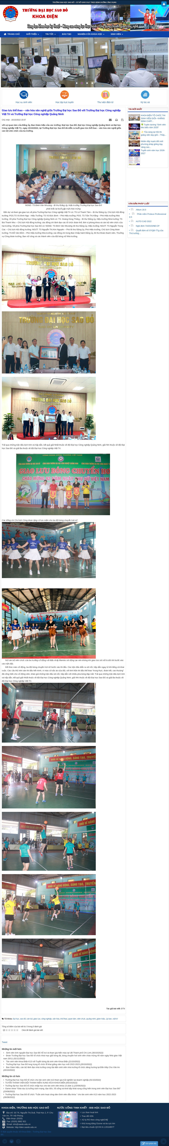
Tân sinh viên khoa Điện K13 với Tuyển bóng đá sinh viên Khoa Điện (37, 1061)
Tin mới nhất (135, 109)
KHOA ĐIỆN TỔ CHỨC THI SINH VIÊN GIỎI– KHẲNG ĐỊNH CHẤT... (153, 118)
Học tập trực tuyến (65, 102)
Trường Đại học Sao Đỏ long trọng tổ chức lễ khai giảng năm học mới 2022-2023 (43, 1064)
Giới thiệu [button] (32, 35)
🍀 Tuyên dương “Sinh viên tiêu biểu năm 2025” (153, 126)
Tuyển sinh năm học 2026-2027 (153, 152)
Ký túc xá (145, 102)
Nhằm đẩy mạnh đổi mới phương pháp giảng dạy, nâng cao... (152, 144)
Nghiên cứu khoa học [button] (91, 35)
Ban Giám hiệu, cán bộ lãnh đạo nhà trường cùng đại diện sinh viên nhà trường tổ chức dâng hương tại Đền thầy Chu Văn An (63, 1067)
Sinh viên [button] (117, 35)
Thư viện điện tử (105, 102)
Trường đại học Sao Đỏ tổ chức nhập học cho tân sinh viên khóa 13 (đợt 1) (39, 1086)
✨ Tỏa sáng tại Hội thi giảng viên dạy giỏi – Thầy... (153, 133)
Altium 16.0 (138, 210)
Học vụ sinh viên (24, 102)
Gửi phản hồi (149, 1143)
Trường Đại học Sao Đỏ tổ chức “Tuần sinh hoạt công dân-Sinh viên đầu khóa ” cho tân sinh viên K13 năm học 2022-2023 (60, 1094)
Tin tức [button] (50, 35)
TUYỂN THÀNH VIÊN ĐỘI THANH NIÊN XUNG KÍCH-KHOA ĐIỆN (35, 1083)
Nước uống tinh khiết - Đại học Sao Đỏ (83, 1107)
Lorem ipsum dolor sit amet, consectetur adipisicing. (129, 45)
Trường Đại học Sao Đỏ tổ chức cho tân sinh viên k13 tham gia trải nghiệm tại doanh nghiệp (47, 1080)
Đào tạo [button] (66, 34)
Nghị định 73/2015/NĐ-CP (145, 226)
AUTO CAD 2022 (141, 221)
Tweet (4, 1042)
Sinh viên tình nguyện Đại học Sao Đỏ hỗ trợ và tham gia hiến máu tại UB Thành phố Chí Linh (48, 1053)
